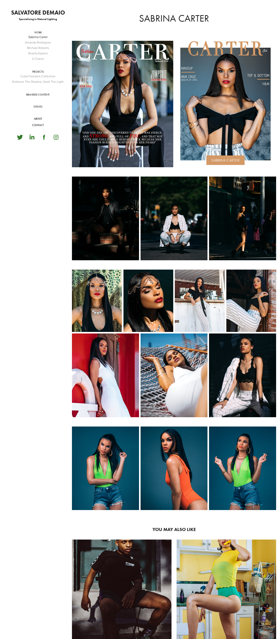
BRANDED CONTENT (38, 94)
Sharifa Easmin (38, 53)
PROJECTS (38, 71)
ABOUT (38, 118)
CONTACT (38, 125)
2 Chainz (38, 59)
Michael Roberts (38, 48)
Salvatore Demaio (38, 12)
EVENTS (38, 106)
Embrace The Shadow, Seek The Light (38, 81)
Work (38, 32)
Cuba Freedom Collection (37, 76)
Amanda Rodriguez (38, 42)
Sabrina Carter (38, 37)
